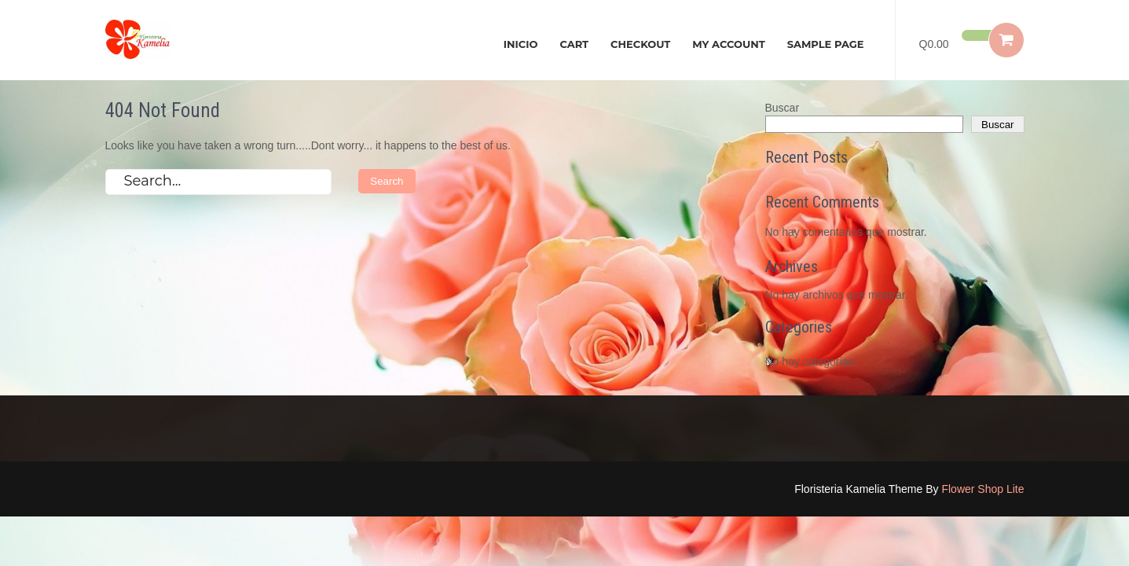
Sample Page (825, 44)
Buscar (782, 107)
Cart (573, 44)
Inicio (521, 44)
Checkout (640, 44)
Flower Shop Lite (982, 489)
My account (728, 44)
